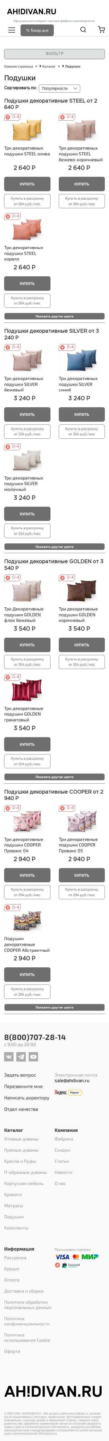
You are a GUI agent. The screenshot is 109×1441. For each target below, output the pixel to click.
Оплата (11, 1279)
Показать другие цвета (54, 316)
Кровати (13, 1194)
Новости (63, 1172)
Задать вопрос (20, 1074)
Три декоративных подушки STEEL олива (27, 150)
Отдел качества (21, 1109)
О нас (60, 1183)
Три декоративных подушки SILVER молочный (23, 483)
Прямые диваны (21, 1149)
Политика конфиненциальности (26, 1321)
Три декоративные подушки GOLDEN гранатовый (23, 713)
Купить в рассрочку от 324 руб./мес (27, 431)
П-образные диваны (25, 1172)
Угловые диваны (21, 1138)
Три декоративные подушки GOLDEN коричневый (78, 614)
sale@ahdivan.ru (72, 1080)
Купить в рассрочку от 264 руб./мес (27, 201)
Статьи (62, 1161)
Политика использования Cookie (27, 1337)
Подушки (14, 1216)
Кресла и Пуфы (20, 1161)
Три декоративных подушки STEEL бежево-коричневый (81, 153)
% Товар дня (37, 30)
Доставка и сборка (24, 1290)
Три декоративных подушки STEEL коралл (23, 253)
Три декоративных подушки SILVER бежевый (23, 384)
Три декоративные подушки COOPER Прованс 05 (78, 844)
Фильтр (55, 54)
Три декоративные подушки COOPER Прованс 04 (23, 844)
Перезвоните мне (23, 1086)
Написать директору (26, 1097)
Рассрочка (15, 1257)
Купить (27, 184)
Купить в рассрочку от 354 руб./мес (27, 662)
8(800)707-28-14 (35, 1036)
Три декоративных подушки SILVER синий (78, 384)
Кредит (11, 1268)
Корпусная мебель (23, 1183)
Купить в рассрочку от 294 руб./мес (27, 892)
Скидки (62, 1149)
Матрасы (13, 1205)
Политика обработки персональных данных (28, 1304)
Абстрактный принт (27, 947)
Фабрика (64, 1138)
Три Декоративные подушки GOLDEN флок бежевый (24, 614)
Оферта (12, 1351)
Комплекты (16, 1227)
